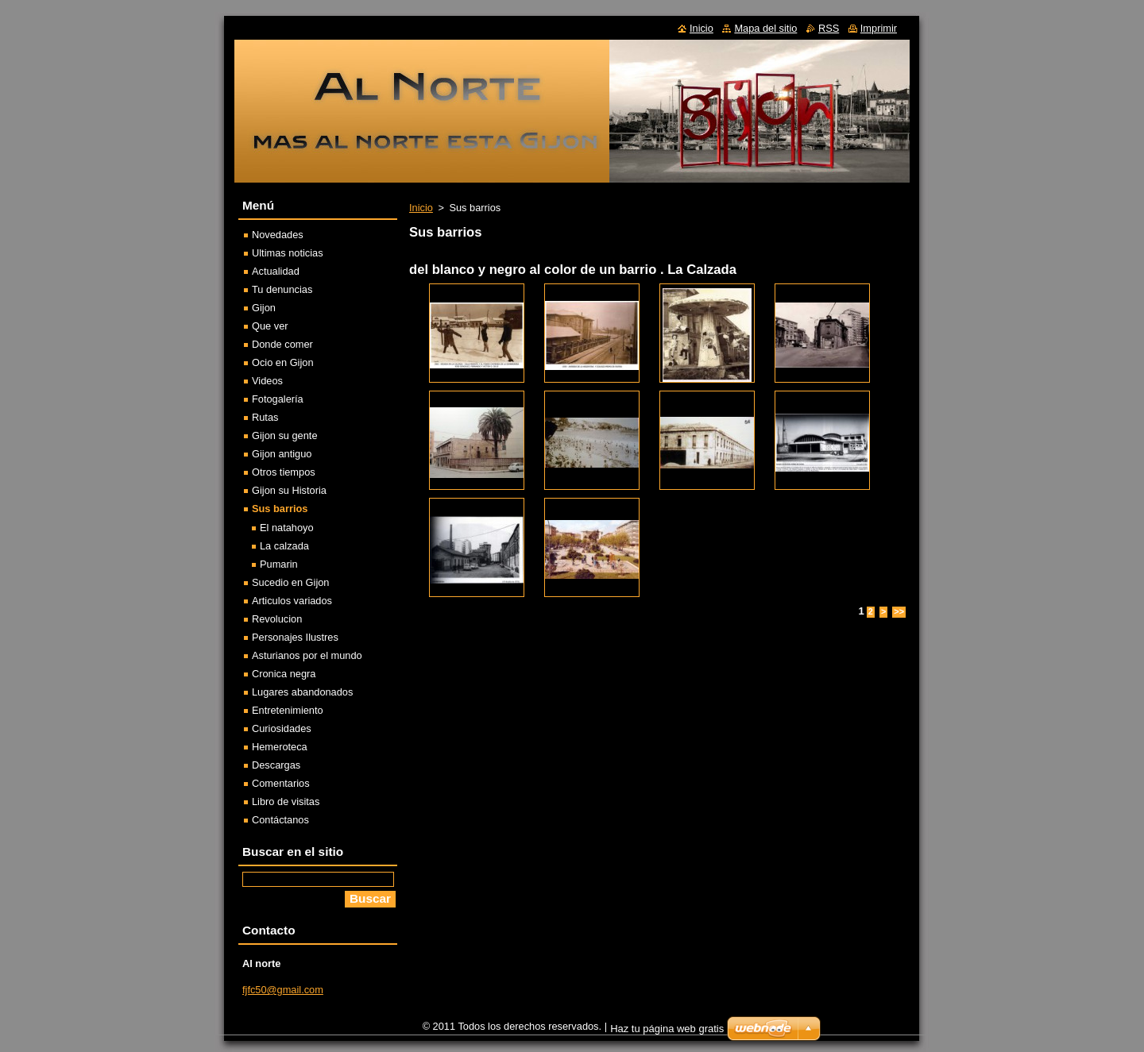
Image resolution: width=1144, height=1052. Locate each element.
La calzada (284, 546)
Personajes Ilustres (295, 637)
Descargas (276, 765)
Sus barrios (279, 508)
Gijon (264, 308)
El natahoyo (287, 528)
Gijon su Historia (289, 490)
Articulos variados (292, 601)
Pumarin (279, 564)
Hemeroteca (279, 747)
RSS (828, 28)
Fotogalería (277, 399)
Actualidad (276, 271)
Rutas (265, 417)
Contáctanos (280, 820)
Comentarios (281, 783)
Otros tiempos (283, 472)
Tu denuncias (282, 289)
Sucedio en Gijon (290, 582)
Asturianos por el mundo (307, 655)
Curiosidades (281, 728)
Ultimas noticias (287, 253)
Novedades (277, 235)
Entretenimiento (287, 710)
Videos (267, 381)
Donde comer (282, 344)
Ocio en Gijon (283, 362)
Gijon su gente (285, 435)
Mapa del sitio (765, 28)
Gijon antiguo (281, 454)
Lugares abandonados (302, 692)
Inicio (421, 208)
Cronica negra (283, 674)
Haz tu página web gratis (667, 1029)
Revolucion (277, 619)
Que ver (270, 326)
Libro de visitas (285, 801)
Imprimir (878, 28)
